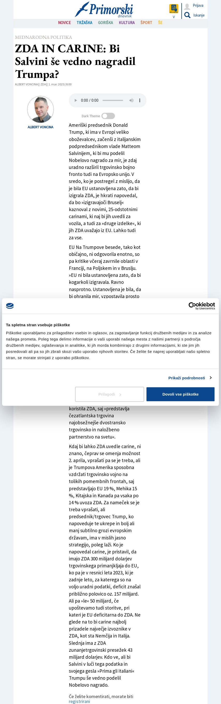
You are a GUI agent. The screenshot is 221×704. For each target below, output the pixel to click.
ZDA (43, 84)
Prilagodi (109, 394)
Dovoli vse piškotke (181, 394)
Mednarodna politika (43, 37)
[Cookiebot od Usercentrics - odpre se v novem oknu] (192, 306)
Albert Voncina (26, 84)
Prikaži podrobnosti (186, 377)
